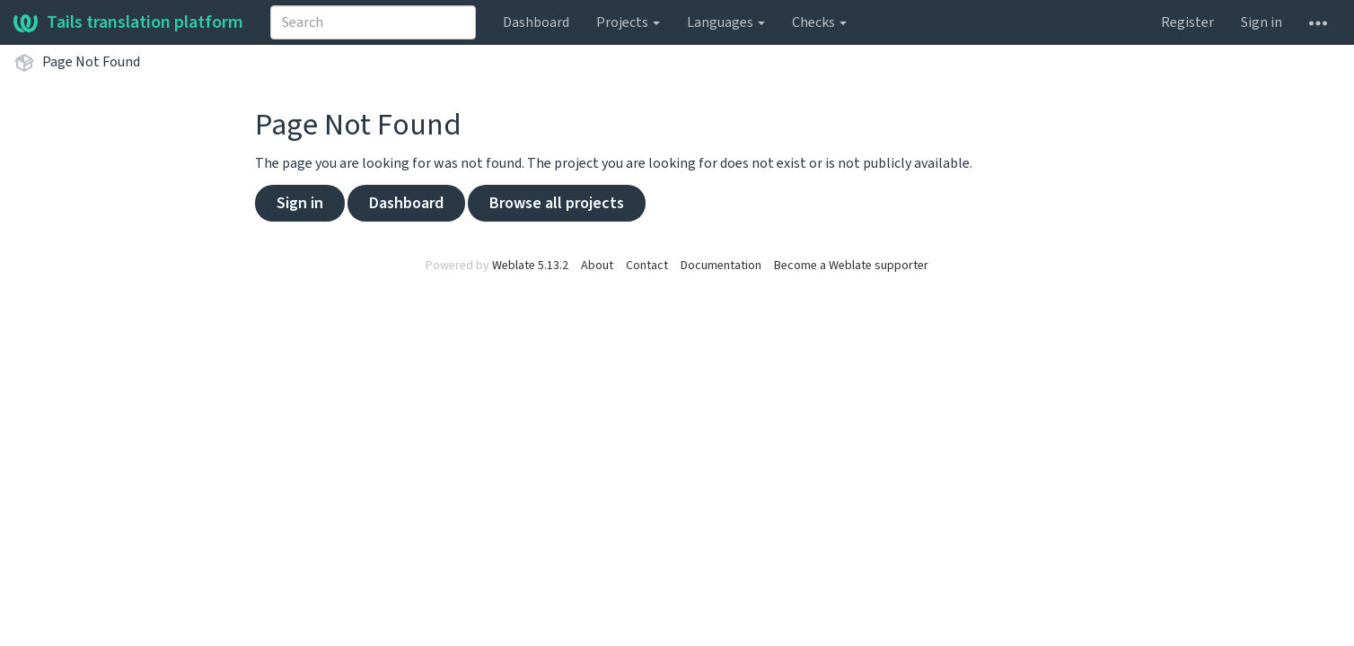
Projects (628, 22)
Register (1187, 22)
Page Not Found (91, 62)
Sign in (1261, 22)
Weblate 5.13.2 (530, 266)
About (597, 266)
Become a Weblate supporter (851, 266)
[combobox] (373, 22)
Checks (819, 22)
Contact (647, 266)
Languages (726, 22)
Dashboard (536, 22)
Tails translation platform (128, 22)
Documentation (721, 266)
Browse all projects (556, 203)
